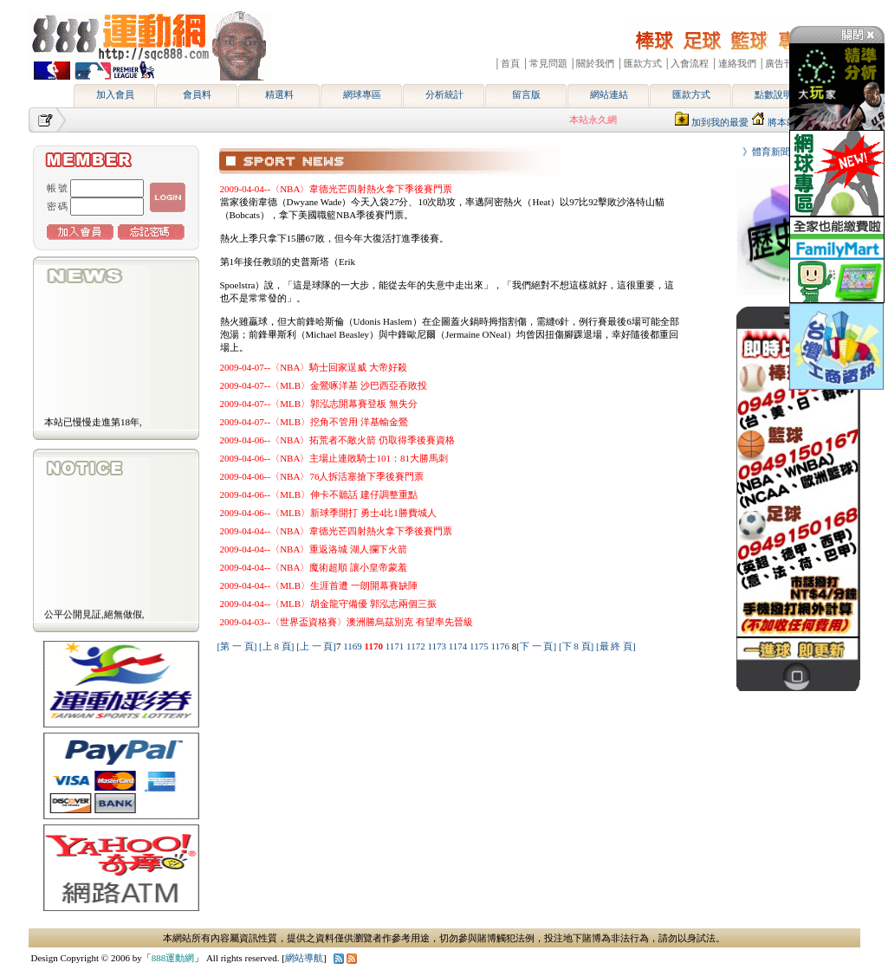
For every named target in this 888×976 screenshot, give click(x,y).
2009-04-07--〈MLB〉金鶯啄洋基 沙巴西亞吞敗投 (323, 385)
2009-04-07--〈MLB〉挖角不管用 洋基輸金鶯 (314, 422)
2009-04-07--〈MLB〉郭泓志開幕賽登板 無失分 (319, 403)
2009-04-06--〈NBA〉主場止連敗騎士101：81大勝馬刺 (334, 458)
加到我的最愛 (720, 122)
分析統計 (444, 94)
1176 (500, 646)
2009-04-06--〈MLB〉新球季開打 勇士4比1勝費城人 (328, 512)
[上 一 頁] (316, 646)
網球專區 (362, 94)
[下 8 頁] (576, 646)
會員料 (197, 94)
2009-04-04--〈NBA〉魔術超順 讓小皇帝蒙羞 (314, 567)
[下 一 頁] (536, 646)
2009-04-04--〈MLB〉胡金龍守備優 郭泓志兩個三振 (328, 603)
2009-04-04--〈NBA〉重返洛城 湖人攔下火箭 (314, 549)
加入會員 (115, 94)
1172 (416, 646)
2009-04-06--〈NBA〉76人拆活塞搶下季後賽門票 (322, 476)
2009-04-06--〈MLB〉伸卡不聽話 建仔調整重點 (319, 494)
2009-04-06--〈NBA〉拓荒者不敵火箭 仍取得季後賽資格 (338, 440)
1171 (396, 646)
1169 (353, 646)
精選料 (279, 94)
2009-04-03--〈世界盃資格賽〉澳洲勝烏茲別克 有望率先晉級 (346, 622)
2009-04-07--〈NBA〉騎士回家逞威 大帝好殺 (314, 367)
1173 (437, 646)
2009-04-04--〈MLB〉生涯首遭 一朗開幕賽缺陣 (319, 585)
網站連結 (609, 94)
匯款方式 (691, 94)
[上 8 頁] (276, 646)
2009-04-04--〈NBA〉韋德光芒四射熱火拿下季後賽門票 (336, 189)
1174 (459, 646)
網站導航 (304, 958)
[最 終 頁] (616, 646)
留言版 (526, 94)
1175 (480, 646)
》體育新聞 (761, 151)
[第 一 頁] (237, 646)
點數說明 (774, 94)
